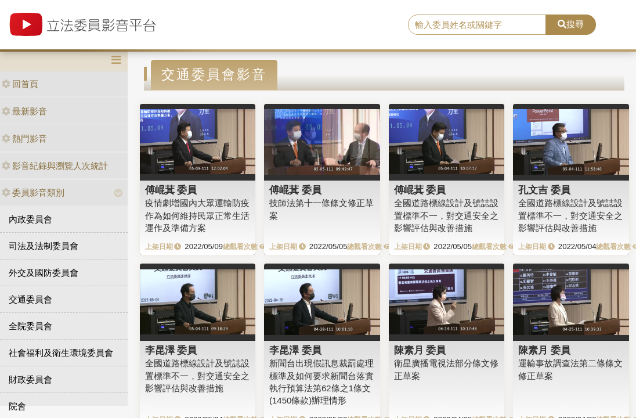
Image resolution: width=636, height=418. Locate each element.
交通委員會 (30, 299)
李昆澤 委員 (171, 350)
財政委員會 (30, 379)
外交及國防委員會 (43, 273)
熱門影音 (24, 138)
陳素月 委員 (420, 350)
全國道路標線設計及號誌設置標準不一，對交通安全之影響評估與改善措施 (446, 215)
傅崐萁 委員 (171, 190)
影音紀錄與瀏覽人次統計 (55, 166)
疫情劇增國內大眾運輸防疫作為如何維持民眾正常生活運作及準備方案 (197, 215)
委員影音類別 (33, 192)
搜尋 (571, 24)
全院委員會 (30, 326)
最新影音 (24, 111)
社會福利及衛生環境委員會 (61, 353)
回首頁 (20, 84)
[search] (477, 25)
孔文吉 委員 (544, 190)
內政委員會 (30, 219)
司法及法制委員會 (43, 246)
